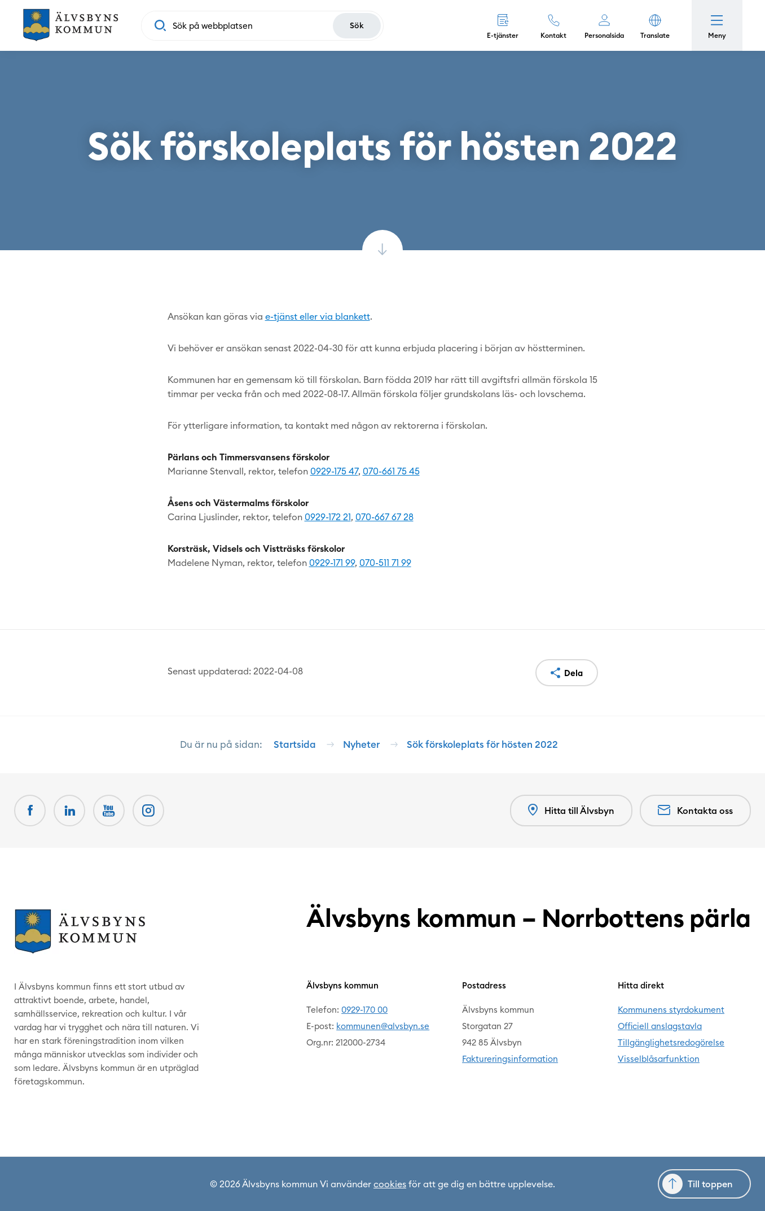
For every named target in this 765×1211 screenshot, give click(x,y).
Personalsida (604, 35)
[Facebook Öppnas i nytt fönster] (30, 810)
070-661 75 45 (391, 471)
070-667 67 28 (384, 516)
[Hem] (70, 25)
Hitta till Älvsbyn (571, 810)
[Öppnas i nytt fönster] (148, 810)
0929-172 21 (328, 516)
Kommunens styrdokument (671, 1009)
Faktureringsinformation (510, 1058)
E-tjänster (502, 35)
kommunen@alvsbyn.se (382, 1026)
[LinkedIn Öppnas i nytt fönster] (69, 810)
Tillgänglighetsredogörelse (671, 1042)
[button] (655, 25)
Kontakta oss (695, 810)
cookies (389, 1184)
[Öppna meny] (717, 25)
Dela (573, 673)
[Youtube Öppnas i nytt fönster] (109, 810)
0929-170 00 (364, 1009)
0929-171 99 (332, 562)
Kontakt (553, 35)
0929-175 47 (334, 471)
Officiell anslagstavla (660, 1026)
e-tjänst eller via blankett (317, 316)
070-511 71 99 (385, 562)
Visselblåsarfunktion (659, 1058)
